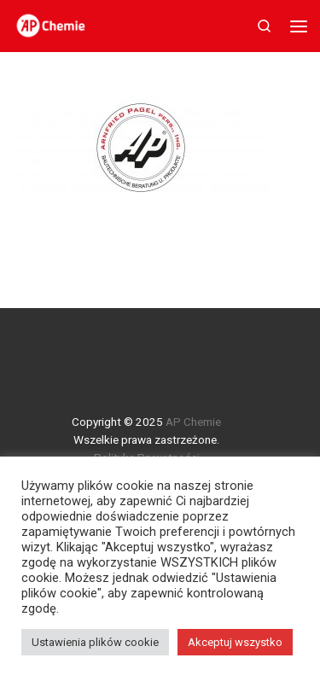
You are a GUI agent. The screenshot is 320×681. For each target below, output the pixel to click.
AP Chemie (193, 421)
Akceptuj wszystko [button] (235, 642)
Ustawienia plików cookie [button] (95, 642)
